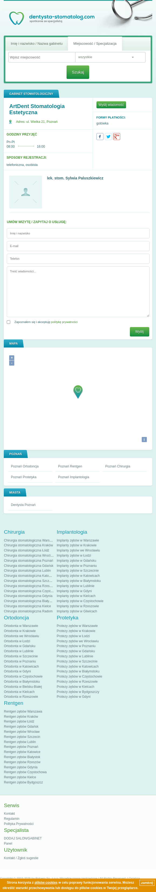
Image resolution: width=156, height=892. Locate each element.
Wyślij (139, 332)
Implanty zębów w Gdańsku (76, 561)
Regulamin (11, 819)
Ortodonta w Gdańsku (19, 646)
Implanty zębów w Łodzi (74, 555)
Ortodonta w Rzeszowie (21, 697)
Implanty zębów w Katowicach (78, 576)
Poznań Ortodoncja (25, 466)
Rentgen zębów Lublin (20, 742)
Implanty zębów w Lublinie (75, 586)
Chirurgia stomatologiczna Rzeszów (29, 586)
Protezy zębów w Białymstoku (78, 671)
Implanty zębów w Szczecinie (78, 570)
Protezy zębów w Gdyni (73, 697)
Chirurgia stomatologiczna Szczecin (29, 581)
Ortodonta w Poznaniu (20, 661)
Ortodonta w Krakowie (20, 631)
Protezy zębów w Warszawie (77, 626)
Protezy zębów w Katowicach (77, 666)
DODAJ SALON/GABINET (23, 838)
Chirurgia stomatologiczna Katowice (29, 576)
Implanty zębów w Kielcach (76, 596)
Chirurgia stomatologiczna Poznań (28, 561)
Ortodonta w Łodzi (17, 641)
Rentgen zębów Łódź (19, 721)
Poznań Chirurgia (117, 466)
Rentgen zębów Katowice (22, 752)
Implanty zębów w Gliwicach (77, 611)
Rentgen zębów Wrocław (22, 732)
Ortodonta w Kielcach (19, 692)
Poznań (52, 122)
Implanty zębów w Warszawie (78, 540)
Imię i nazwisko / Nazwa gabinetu (37, 43)
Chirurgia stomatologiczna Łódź (26, 550)
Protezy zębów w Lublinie (75, 656)
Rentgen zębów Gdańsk (21, 726)
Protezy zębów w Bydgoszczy (78, 692)
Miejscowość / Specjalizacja (94, 43)
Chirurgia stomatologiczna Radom (28, 611)
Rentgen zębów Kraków (21, 717)
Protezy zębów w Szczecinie (77, 661)
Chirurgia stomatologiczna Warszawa (30, 540)
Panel (8, 843)
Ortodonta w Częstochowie (23, 676)
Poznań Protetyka (23, 477)
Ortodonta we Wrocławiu (21, 636)
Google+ (116, 136)
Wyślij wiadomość (111, 105)
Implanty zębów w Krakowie (76, 545)
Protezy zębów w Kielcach (75, 687)
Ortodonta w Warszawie (21, 626)
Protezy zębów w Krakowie (76, 631)
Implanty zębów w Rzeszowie (78, 606)
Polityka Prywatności (18, 824)
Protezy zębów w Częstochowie (79, 676)
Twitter (108, 136)
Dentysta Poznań (23, 505)
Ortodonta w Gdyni (17, 671)
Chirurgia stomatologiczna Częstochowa (32, 591)
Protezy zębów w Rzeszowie (77, 681)
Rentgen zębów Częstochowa (25, 772)
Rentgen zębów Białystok (22, 757)
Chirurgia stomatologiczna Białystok (29, 601)
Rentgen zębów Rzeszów (22, 762)
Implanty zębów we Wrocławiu (78, 550)
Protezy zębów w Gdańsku (76, 651)
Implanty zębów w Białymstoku (78, 581)
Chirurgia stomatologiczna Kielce (27, 606)
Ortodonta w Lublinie (18, 651)
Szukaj (78, 72)
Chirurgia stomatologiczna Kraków (28, 545)
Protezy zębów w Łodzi (73, 636)
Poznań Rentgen (70, 466)
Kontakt (9, 813)
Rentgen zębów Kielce (20, 777)
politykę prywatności (64, 322)
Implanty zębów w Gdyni (74, 591)
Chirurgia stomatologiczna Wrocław (29, 555)
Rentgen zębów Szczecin (22, 737)
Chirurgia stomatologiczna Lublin (27, 570)
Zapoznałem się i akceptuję (46, 322)
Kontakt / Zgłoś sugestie (21, 858)
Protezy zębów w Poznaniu (76, 646)
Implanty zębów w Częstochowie (80, 601)
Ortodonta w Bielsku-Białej (23, 687)
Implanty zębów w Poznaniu (77, 566)
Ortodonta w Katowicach (21, 666)
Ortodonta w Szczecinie (21, 656)
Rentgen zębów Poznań (21, 747)
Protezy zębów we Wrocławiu (78, 641)
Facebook (99, 136)
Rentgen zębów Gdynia (20, 767)
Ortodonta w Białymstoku (22, 681)
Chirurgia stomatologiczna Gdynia (28, 596)
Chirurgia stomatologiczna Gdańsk (28, 566)
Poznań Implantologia (73, 477)
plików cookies (45, 882)
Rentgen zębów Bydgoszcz (23, 782)
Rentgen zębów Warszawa (23, 711)
